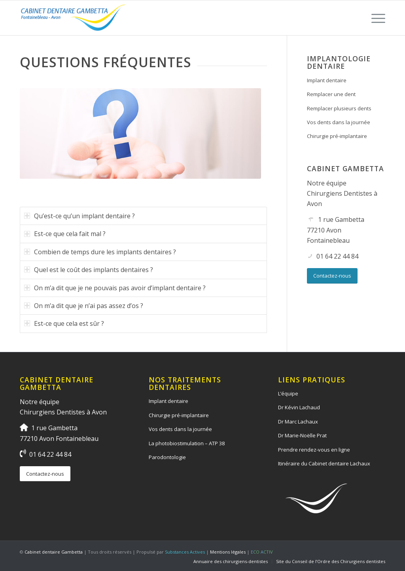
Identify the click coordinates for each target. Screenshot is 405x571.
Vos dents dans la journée (338, 122)
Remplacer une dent (331, 94)
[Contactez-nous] (332, 276)
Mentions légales (228, 552)
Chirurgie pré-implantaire (337, 136)
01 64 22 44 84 (337, 256)
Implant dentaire (326, 80)
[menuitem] (375, 17)
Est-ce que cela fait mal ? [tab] (65, 233)
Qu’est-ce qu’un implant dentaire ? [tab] (79, 216)
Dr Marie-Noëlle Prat (302, 435)
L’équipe (288, 393)
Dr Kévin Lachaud (299, 407)
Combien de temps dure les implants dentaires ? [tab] (100, 252)
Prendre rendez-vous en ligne (314, 449)
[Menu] (375, 17)
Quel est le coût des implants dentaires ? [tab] (88, 269)
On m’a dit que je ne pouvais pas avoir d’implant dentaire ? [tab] (115, 288)
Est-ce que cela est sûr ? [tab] (64, 323)
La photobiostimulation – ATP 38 (187, 443)
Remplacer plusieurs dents (339, 108)
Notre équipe (326, 183)
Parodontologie (167, 457)
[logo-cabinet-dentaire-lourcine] (73, 17)
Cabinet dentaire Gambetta (54, 552)
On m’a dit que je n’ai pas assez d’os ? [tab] (83, 305)
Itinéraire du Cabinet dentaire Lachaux (324, 463)
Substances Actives (185, 552)
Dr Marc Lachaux (298, 421)
